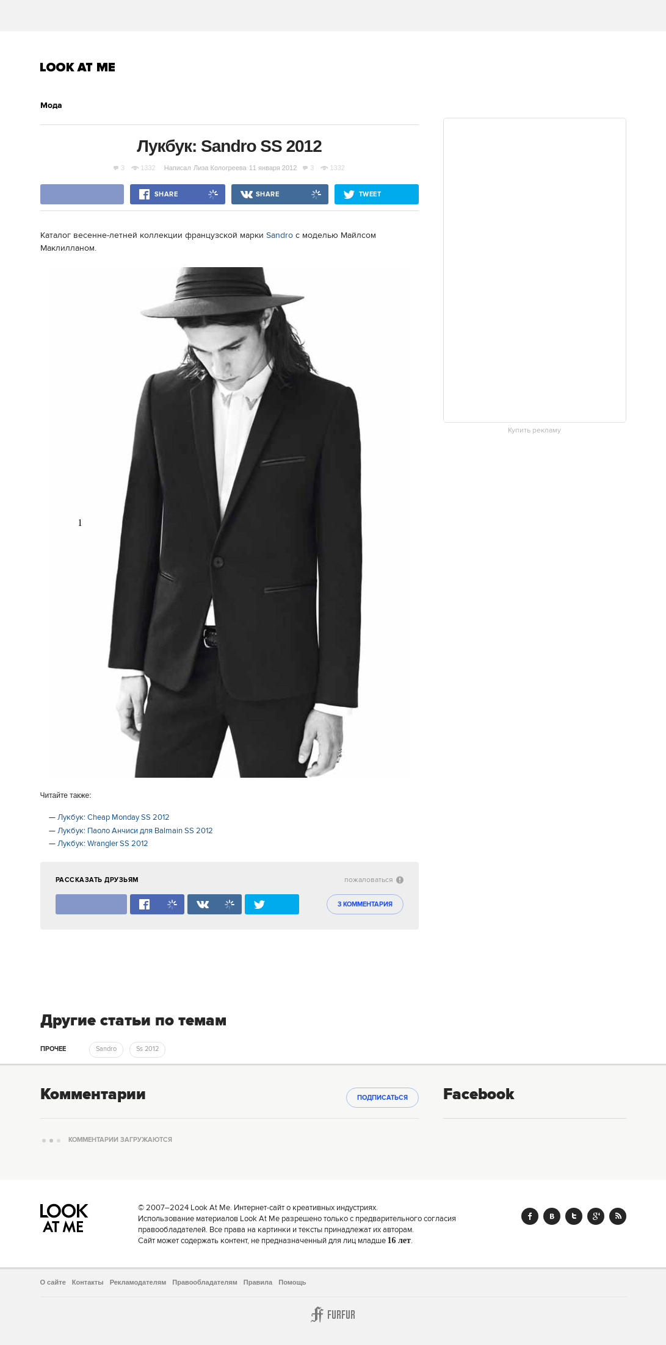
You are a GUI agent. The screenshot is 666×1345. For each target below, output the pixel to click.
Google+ (595, 1216)
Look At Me (77, 67)
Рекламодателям (138, 1282)
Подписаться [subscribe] (382, 1098)
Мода (51, 105)
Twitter (573, 1216)
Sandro (279, 235)
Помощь (292, 1282)
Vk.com (551, 1216)
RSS (617, 1216)
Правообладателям (204, 1282)
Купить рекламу (534, 430)
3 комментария (365, 904)
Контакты (88, 1282)
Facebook (529, 1216)
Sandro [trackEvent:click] (106, 1049)
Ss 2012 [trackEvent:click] (147, 1049)
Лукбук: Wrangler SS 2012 (102, 843)
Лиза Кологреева (220, 167)
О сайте (53, 1282)
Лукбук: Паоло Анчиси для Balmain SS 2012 (135, 831)
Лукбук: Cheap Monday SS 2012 (113, 817)
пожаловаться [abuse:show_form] (374, 879)
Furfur (333, 1314)
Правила (258, 1282)
